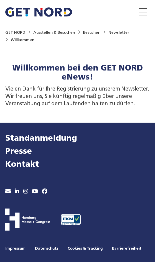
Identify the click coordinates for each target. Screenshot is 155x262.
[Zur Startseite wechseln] (38, 11)
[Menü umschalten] (143, 11)
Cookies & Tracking (85, 248)
